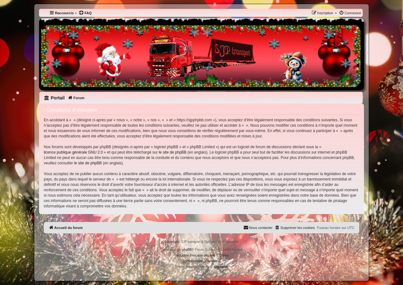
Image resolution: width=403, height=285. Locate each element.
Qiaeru (224, 255)
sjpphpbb (221, 267)
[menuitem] (85, 13)
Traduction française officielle (194, 255)
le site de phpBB (172, 152)
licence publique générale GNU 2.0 (73, 152)
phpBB (187, 249)
